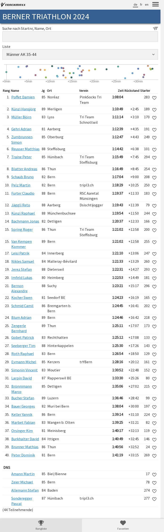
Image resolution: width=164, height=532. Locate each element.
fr (141, 4)
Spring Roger (22, 229)
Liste (6, 46)
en (146, 4)
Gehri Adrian (21, 129)
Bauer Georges (23, 406)
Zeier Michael (22, 482)
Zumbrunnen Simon (22, 140)
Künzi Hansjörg (23, 109)
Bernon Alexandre (19, 288)
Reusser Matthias (25, 148)
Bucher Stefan (22, 398)
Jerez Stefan (21, 269)
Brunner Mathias (24, 446)
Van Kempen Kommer (21, 244)
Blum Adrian (21, 317)
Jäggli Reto (20, 205)
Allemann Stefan (25, 490)
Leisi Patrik (20, 253)
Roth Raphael (22, 353)
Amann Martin (23, 473)
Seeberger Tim (23, 345)
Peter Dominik (23, 455)
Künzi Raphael (23, 213)
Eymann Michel (23, 361)
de (135, 4)
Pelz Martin (20, 185)
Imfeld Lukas (21, 277)
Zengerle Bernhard (19, 328)
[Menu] (155, 5)
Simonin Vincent (24, 370)
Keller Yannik (21, 414)
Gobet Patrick (22, 337)
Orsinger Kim (22, 430)
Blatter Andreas (24, 168)
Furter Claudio (22, 193)
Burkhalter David (25, 438)
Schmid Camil (22, 305)
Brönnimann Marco (21, 389)
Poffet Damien (23, 97)
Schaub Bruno (22, 176)
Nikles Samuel (22, 261)
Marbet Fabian (23, 422)
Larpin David (21, 378)
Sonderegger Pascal (21, 501)
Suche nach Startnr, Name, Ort (80, 28)
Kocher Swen (21, 297)
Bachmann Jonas (25, 221)
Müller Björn (21, 117)
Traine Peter (21, 156)
